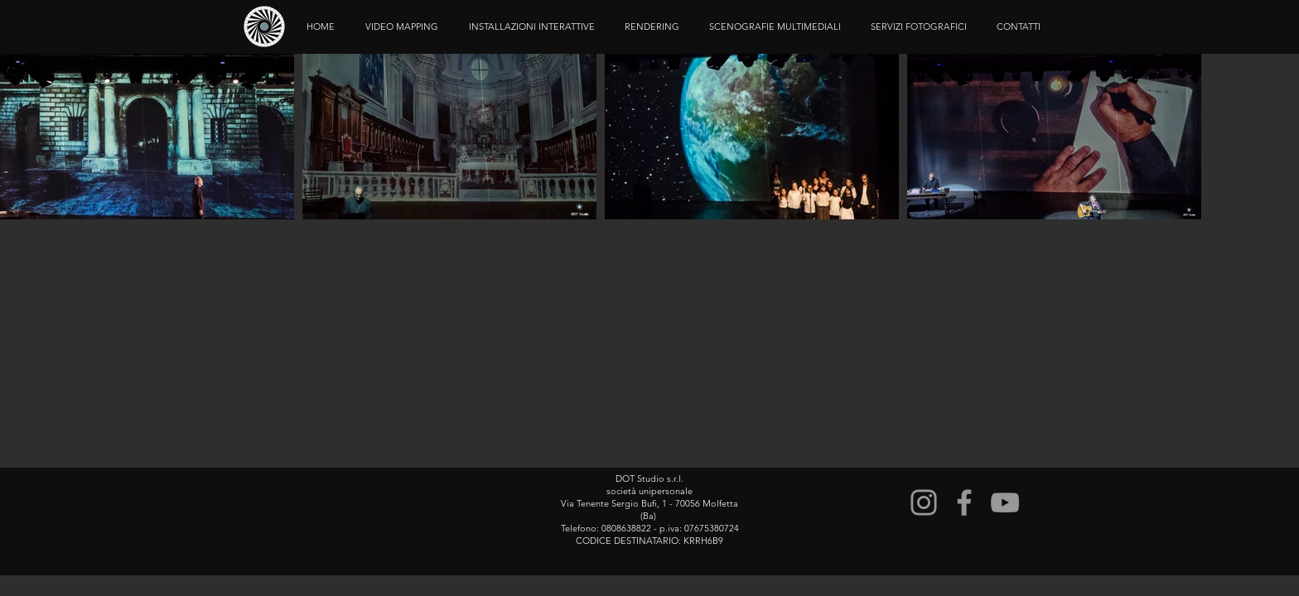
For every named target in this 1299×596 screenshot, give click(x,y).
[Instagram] (923, 502)
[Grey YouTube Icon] (1005, 502)
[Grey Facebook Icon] (964, 502)
